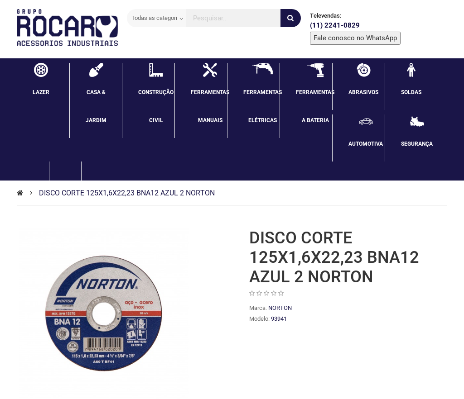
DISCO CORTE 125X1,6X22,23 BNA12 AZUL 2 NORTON (127, 193)
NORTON (280, 308)
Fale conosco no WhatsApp (355, 38)
